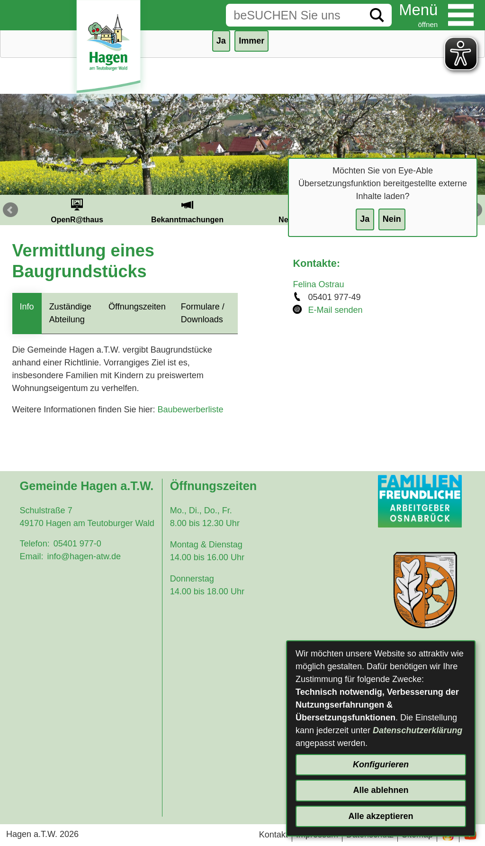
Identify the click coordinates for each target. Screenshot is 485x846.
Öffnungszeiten (137, 306)
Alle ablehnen (380, 790)
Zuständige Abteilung (70, 313)
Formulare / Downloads (203, 313)
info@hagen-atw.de (84, 556)
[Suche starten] (377, 15)
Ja (364, 219)
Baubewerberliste (190, 409)
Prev (10, 210)
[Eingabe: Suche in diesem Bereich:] (294, 15)
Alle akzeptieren (380, 816)
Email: (32, 556)
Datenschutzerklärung (417, 730)
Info (27, 306)
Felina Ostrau (318, 284)
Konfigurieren (381, 764)
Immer (251, 40)
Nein (392, 219)
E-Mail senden (335, 310)
